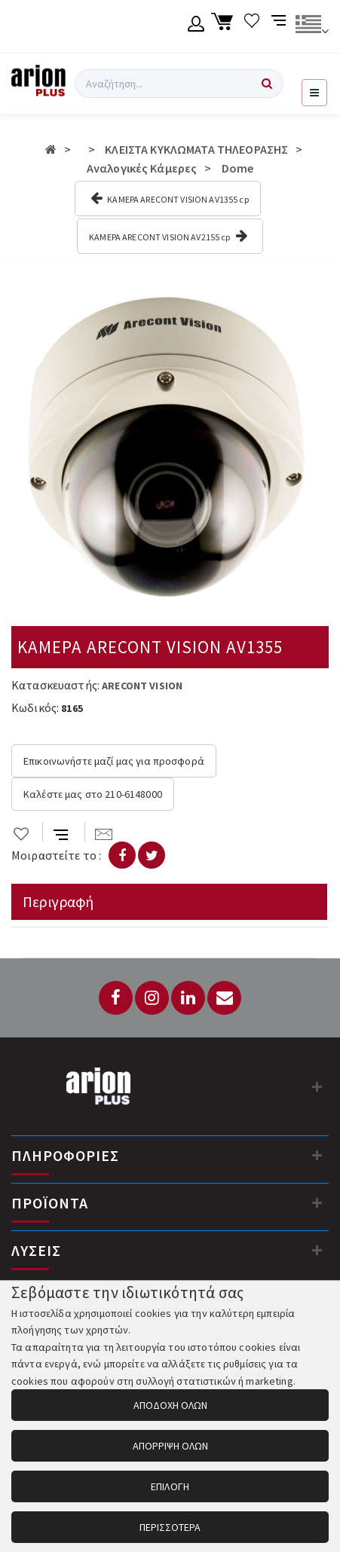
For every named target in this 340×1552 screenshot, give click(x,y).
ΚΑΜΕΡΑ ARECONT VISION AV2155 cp (168, 236)
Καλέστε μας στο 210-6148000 (92, 794)
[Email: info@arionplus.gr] (224, 998)
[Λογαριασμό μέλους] (196, 26)
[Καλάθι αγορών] (224, 26)
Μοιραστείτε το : (56, 855)
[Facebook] (116, 998)
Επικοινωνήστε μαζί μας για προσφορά (113, 761)
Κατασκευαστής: (55, 684)
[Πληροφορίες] (317, 1155)
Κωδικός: (35, 707)
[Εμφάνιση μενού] (314, 92)
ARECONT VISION (142, 685)
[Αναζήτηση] (267, 83)
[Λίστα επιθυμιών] (252, 26)
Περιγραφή (58, 901)
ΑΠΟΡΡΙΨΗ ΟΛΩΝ (170, 1446)
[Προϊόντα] (317, 1202)
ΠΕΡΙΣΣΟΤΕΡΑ (170, 1527)
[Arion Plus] (38, 83)
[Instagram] (152, 998)
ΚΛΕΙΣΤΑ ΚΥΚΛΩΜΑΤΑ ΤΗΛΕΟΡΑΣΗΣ (196, 149)
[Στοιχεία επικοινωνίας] (317, 1086)
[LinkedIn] (188, 998)
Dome (238, 168)
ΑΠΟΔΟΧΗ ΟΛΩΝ (170, 1405)
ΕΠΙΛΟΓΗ (170, 1486)
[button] (315, 300)
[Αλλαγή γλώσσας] (312, 26)
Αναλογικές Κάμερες (142, 168)
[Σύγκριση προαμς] (280, 26)
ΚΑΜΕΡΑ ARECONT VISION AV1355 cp (169, 198)
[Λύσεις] (317, 1250)
